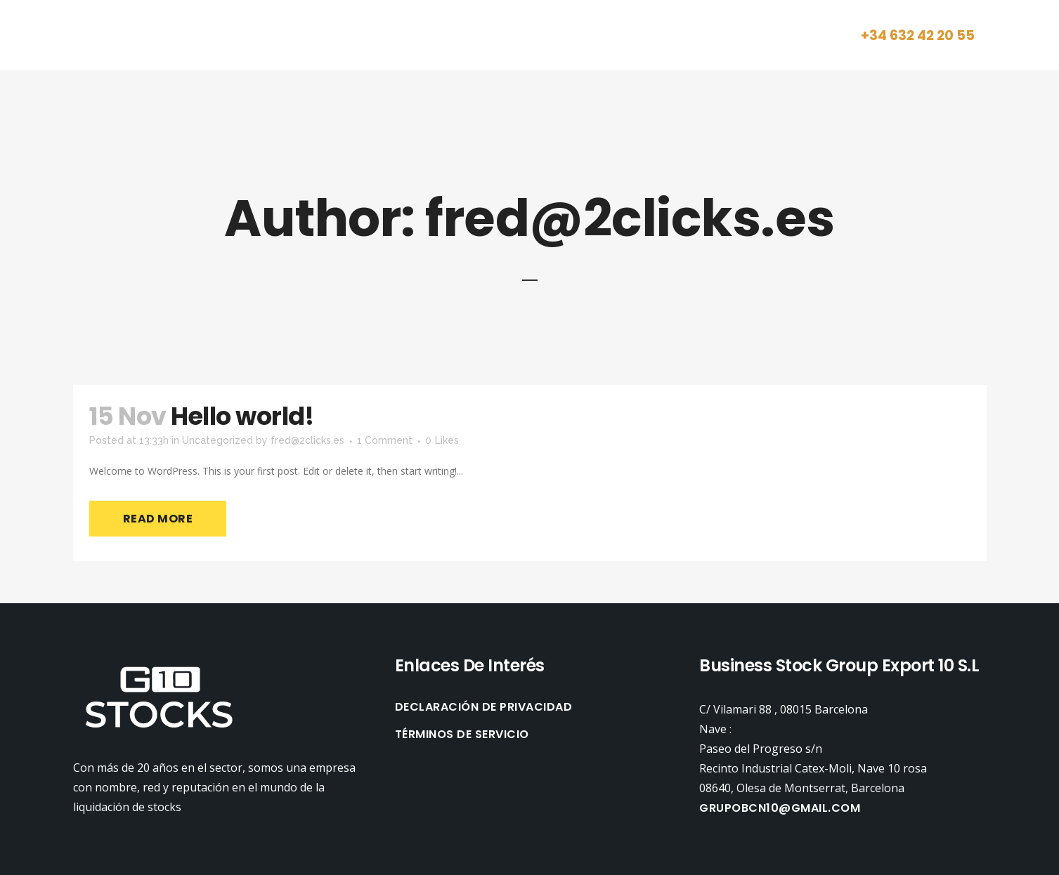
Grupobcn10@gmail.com (779, 808)
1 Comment (384, 440)
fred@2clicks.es (307, 440)
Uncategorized (217, 440)
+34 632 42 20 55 (918, 35)
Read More (158, 519)
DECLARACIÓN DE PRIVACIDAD (484, 707)
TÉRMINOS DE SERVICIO (462, 734)
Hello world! (242, 416)
